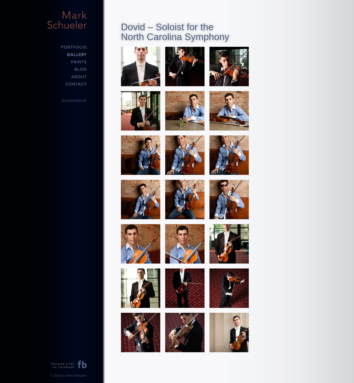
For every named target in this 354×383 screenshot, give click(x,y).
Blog (67, 69)
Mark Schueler (67, 20)
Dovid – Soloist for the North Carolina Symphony (175, 32)
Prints (67, 61)
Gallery (67, 54)
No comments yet (74, 100)
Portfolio (67, 46)
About (67, 76)
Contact (67, 83)
